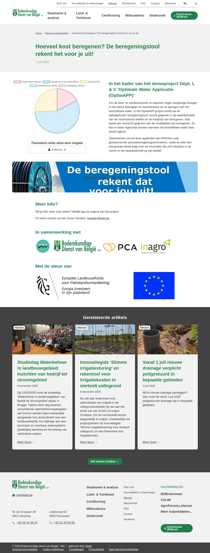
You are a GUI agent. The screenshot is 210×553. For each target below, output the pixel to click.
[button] (196, 3)
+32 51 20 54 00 (62, 522)
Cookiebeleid (76, 549)
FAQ (143, 3)
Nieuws (112, 3)
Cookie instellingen (53, 549)
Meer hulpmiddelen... (176, 511)
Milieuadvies (134, 15)
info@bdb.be (22, 495)
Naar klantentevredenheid (123, 549)
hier (83, 211)
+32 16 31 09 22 (24, 522)
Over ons (61, 3)
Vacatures (170, 3)
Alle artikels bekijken (103, 461)
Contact (155, 3)
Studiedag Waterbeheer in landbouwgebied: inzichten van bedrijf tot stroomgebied (42, 371)
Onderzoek (157, 15)
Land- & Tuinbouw (100, 494)
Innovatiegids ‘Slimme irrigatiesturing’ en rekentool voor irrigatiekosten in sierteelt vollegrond (103, 374)
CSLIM (166, 500)
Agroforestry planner (176, 505)
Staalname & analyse (102, 487)
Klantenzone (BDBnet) (184, 15)
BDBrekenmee (172, 494)
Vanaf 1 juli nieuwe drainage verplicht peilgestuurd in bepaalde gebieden (163, 371)
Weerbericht (129, 3)
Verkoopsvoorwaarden (24, 549)
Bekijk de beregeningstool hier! (103, 177)
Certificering (111, 15)
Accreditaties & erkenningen (87, 3)
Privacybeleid (96, 549)
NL (185, 3)
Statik (88, 546)
